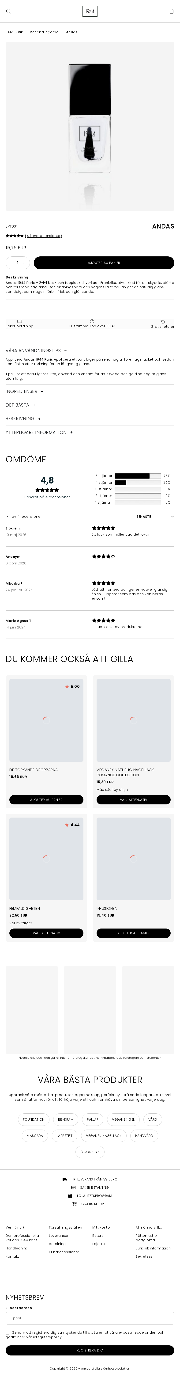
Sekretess (144, 1256)
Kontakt (12, 1256)
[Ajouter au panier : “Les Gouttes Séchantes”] (46, 800)
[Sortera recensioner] (154, 516)
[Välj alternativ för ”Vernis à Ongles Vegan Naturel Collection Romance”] (134, 800)
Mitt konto (101, 1227)
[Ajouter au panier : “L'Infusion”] (134, 933)
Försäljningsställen (65, 1227)
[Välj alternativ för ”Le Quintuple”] (46, 933)
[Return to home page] (90, 11)
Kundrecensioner (64, 1252)
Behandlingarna (44, 32)
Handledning (17, 1248)
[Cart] (171, 11)
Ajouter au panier (104, 262)
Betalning (57, 1244)
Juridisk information (153, 1248)
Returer (98, 1235)
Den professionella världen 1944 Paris (22, 1237)
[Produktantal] (18, 263)
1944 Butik (14, 32)
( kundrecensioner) (43, 235)
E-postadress (19, 1308)
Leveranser (58, 1235)
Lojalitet (99, 1244)
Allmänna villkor (150, 1227)
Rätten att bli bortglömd (147, 1237)
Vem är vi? (15, 1227)
